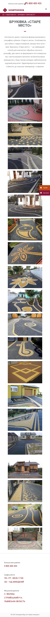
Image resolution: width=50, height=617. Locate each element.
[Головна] (3, 15)
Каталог (44, 193)
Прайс (43, 187)
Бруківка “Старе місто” (26, 15)
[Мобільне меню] (46, 9)
